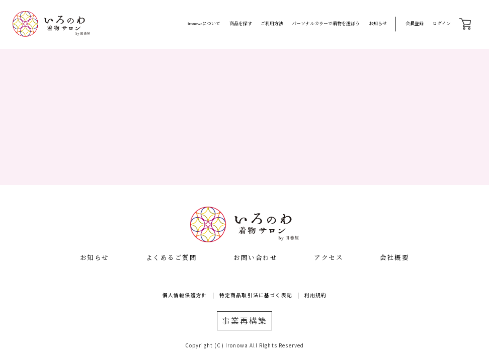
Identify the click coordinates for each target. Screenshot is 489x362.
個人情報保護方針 (184, 295)
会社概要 (394, 257)
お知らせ (378, 23)
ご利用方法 (272, 23)
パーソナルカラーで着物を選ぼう (326, 23)
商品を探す (240, 23)
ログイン (442, 23)
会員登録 (414, 23)
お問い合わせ (255, 257)
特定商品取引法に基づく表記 (255, 295)
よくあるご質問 (171, 257)
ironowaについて (204, 23)
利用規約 (315, 295)
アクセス (328, 257)
